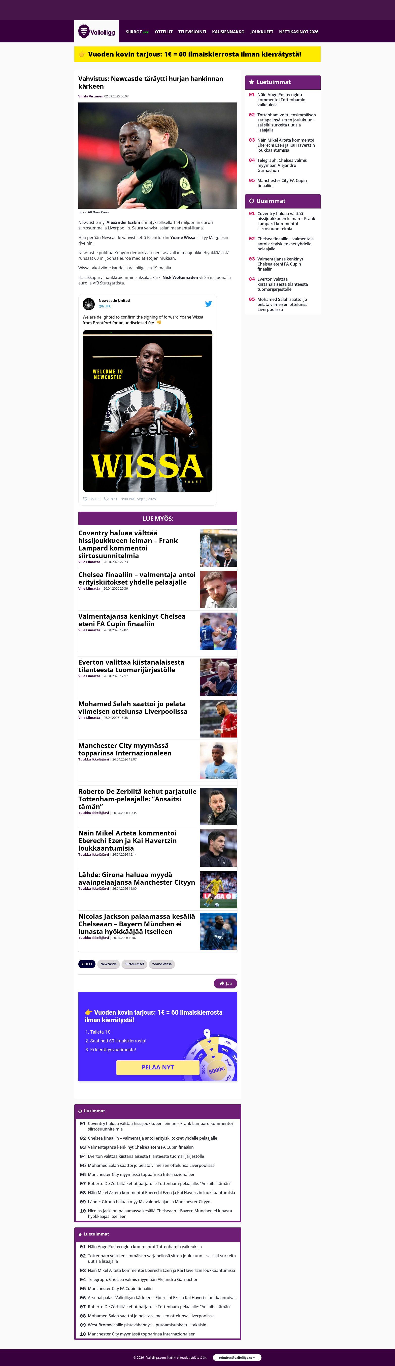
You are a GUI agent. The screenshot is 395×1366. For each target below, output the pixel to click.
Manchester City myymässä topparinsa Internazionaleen (125, 749)
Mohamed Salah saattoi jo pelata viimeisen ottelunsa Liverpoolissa (133, 707)
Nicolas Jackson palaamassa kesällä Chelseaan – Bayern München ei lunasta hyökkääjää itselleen (136, 924)
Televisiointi (192, 32)
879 (110, 498)
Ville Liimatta (89, 562)
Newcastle (109, 964)
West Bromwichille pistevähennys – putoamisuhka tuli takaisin (147, 1325)
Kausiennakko (228, 32)
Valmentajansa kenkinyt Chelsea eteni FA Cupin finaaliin (132, 620)
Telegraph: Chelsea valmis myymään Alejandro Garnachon (143, 1279)
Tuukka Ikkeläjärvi (93, 759)
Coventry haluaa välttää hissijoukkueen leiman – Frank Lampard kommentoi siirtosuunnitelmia (128, 544)
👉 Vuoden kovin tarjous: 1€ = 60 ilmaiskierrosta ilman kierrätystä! (189, 54)
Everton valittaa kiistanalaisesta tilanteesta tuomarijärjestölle (131, 666)
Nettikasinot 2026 (298, 32)
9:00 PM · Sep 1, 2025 (138, 498)
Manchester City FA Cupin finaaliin (120, 1288)
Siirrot (137, 32)
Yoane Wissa (162, 964)
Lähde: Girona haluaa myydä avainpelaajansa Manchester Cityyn (136, 878)
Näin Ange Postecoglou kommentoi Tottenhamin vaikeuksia (145, 1246)
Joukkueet (261, 32)
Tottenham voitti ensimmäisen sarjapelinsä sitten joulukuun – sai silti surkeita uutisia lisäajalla (162, 1258)
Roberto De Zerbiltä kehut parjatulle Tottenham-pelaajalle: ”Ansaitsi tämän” (137, 799)
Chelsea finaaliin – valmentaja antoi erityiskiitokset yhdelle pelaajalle (137, 578)
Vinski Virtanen (91, 96)
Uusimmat (94, 1111)
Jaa (225, 983)
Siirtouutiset (134, 964)
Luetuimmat (96, 1234)
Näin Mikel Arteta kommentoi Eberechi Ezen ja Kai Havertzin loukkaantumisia (127, 840)
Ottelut (164, 32)
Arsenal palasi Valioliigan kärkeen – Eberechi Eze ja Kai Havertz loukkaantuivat (162, 1297)
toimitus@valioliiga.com (237, 1357)
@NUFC (105, 306)
